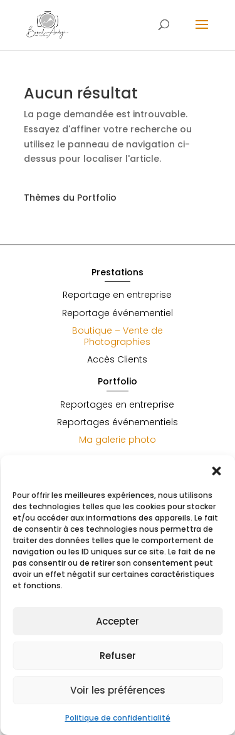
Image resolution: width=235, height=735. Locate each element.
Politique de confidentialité (117, 717)
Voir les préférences (117, 690)
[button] (216, 471)
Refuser (118, 655)
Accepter (117, 621)
